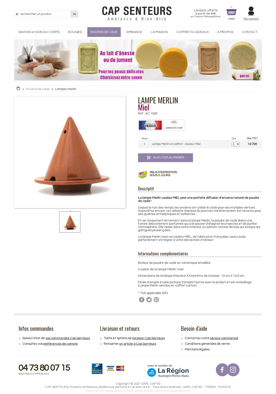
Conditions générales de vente (207, 343)
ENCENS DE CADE (104, 32)
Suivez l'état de (56, 338)
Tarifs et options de (134, 338)
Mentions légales (197, 349)
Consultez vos (50, 343)
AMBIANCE (134, 32)
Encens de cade (38, 89)
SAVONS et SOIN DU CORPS (39, 32)
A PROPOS (225, 32)
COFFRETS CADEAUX (192, 32)
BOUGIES (75, 32)
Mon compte (251, 18)
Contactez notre (211, 338)
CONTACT (250, 32)
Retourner (130, 343)
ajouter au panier (165, 158)
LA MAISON (159, 32)
